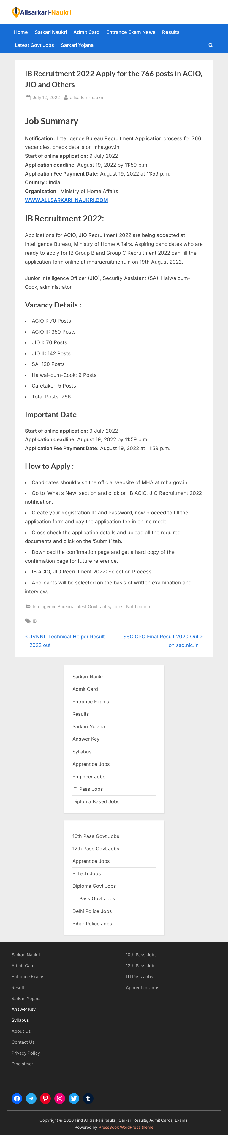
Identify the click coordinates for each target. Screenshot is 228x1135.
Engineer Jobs (88, 776)
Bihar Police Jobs (92, 924)
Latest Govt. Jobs (92, 606)
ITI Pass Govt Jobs (93, 898)
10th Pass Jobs (141, 954)
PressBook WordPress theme (126, 1127)
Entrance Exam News (131, 32)
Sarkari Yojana (77, 45)
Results (171, 32)
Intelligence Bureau (52, 606)
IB (35, 621)
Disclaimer (22, 1063)
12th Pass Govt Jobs (95, 849)
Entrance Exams (28, 976)
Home (21, 32)
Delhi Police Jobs (92, 911)
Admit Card (86, 32)
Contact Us (23, 1042)
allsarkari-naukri (86, 97)
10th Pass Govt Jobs (95, 836)
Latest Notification (131, 606)
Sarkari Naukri (51, 32)
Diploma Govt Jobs (94, 886)
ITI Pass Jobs (87, 789)
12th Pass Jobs (141, 965)
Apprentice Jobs (91, 764)
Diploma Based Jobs (96, 801)
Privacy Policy (26, 1053)
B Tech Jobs (86, 873)
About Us (21, 1031)
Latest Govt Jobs (34, 45)
